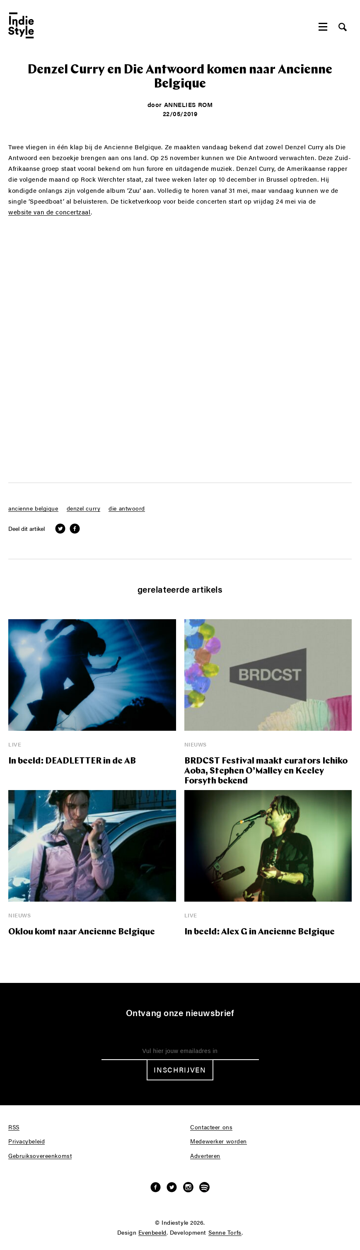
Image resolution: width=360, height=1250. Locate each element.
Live (14, 744)
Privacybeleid (26, 1141)
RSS (13, 1127)
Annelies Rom (188, 104)
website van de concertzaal (49, 212)
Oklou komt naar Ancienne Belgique (81, 932)
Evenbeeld (152, 1232)
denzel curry (84, 508)
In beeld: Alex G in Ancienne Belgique (259, 932)
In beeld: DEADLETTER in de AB (72, 761)
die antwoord (127, 508)
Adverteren (205, 1156)
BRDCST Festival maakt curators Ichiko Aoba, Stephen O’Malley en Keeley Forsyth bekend (266, 771)
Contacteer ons (211, 1127)
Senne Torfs (225, 1232)
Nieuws (195, 744)
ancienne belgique (33, 508)
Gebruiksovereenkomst (40, 1156)
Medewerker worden (218, 1141)
